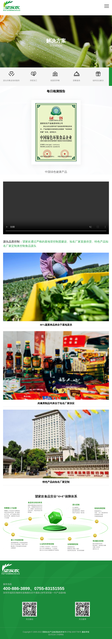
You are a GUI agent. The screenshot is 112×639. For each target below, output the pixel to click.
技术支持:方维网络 (56, 634)
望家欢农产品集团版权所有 (53, 632)
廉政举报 (85, 632)
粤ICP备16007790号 (72, 632)
